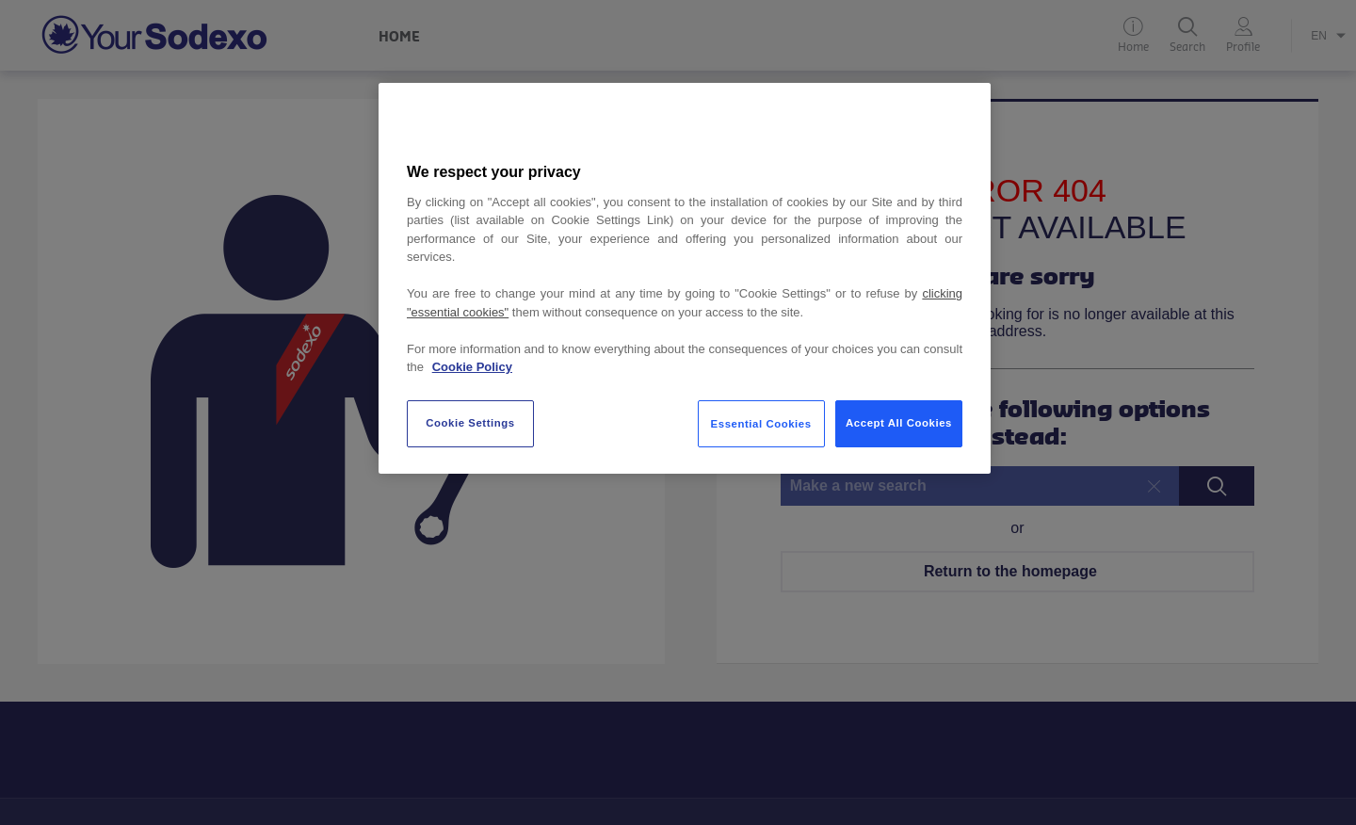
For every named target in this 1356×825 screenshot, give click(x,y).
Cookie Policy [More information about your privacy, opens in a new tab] (472, 367)
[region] (685, 278)
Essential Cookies (761, 423)
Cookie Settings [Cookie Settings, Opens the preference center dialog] (470, 423)
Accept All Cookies (899, 423)
